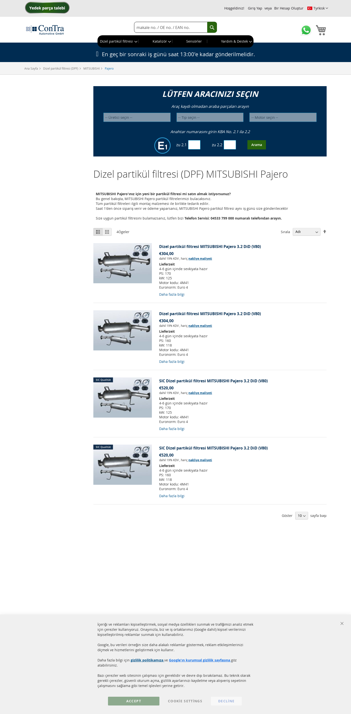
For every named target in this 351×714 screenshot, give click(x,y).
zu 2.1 (181, 144)
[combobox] (175, 27)
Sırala (285, 231)
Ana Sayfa (31, 68)
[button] (317, 8)
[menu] (176, 41)
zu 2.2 (217, 144)
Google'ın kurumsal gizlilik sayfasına (200, 660)
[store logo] (45, 30)
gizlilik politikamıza (147, 660)
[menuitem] (118, 41)
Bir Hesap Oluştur (288, 8)
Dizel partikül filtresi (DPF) (61, 68)
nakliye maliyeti (200, 258)
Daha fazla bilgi (172, 294)
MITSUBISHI (91, 68)
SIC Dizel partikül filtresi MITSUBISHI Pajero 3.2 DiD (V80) (213, 381)
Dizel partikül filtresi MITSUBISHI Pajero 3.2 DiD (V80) (210, 246)
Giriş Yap (255, 8)
